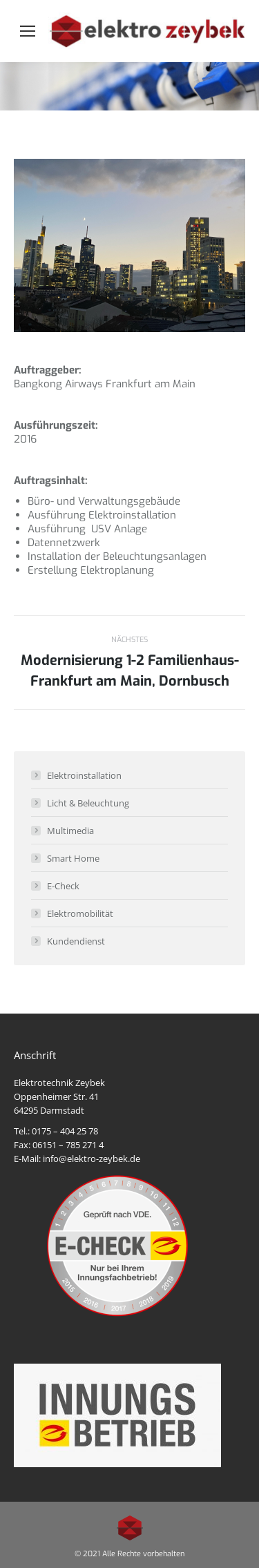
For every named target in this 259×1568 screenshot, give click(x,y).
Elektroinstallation (84, 775)
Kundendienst (76, 941)
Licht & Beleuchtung (88, 803)
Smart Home (73, 858)
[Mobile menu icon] (27, 31)
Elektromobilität (80, 913)
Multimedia (70, 830)
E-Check (63, 886)
